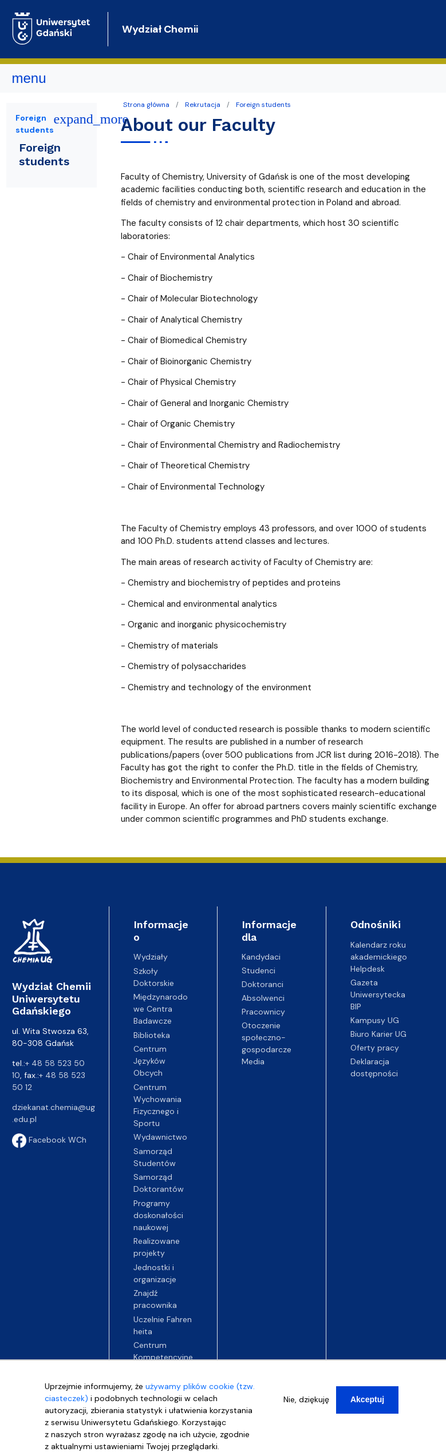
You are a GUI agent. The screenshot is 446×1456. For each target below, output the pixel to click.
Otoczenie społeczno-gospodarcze (266, 1037)
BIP (355, 1006)
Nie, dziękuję (306, 1399)
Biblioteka (151, 1035)
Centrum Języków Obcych (150, 1061)
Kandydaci (261, 957)
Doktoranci (262, 984)
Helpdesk (367, 969)
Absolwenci (263, 998)
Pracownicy (263, 1012)
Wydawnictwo (160, 1137)
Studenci (258, 970)
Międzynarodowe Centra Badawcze (160, 1009)
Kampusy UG (374, 1020)
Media (253, 1061)
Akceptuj (367, 1399)
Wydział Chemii (160, 29)
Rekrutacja (202, 104)
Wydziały (150, 957)
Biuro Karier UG (378, 1034)
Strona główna (146, 104)
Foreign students (263, 104)
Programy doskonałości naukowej (158, 1215)
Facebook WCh (49, 1140)
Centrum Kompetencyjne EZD (163, 1357)
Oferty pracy (374, 1048)
